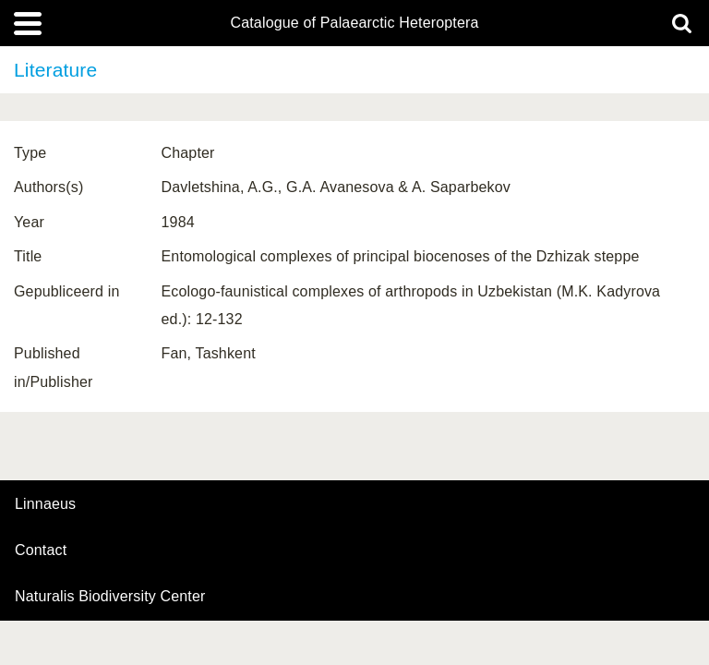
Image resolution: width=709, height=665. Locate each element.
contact (40, 550)
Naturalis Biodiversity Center (110, 596)
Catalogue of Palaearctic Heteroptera (354, 23)
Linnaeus (45, 504)
